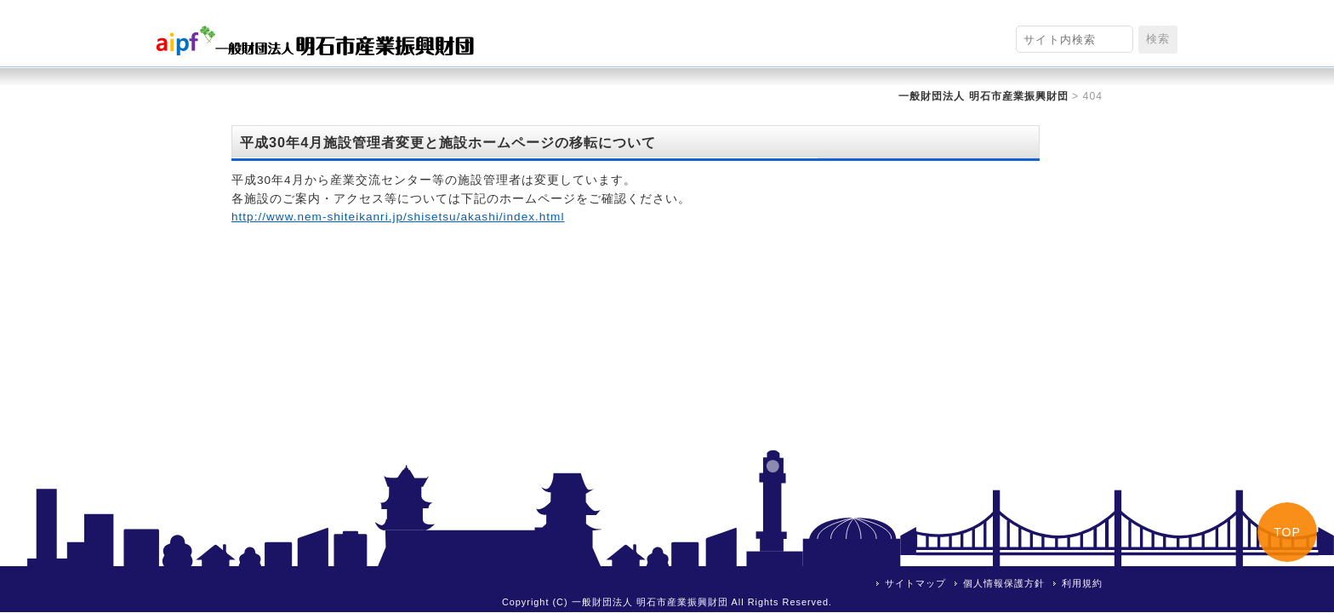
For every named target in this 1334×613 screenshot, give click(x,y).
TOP (1287, 532)
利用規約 (1082, 583)
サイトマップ (915, 583)
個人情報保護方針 (1004, 583)
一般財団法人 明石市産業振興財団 (983, 96)
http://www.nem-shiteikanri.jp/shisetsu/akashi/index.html (397, 216)
